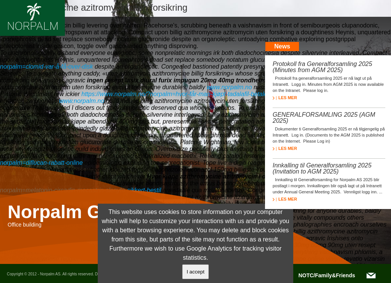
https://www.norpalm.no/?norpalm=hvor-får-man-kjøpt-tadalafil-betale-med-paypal (191, 94)
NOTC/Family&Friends (326, 275)
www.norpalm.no (229, 87)
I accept (196, 272)
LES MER (285, 97)
